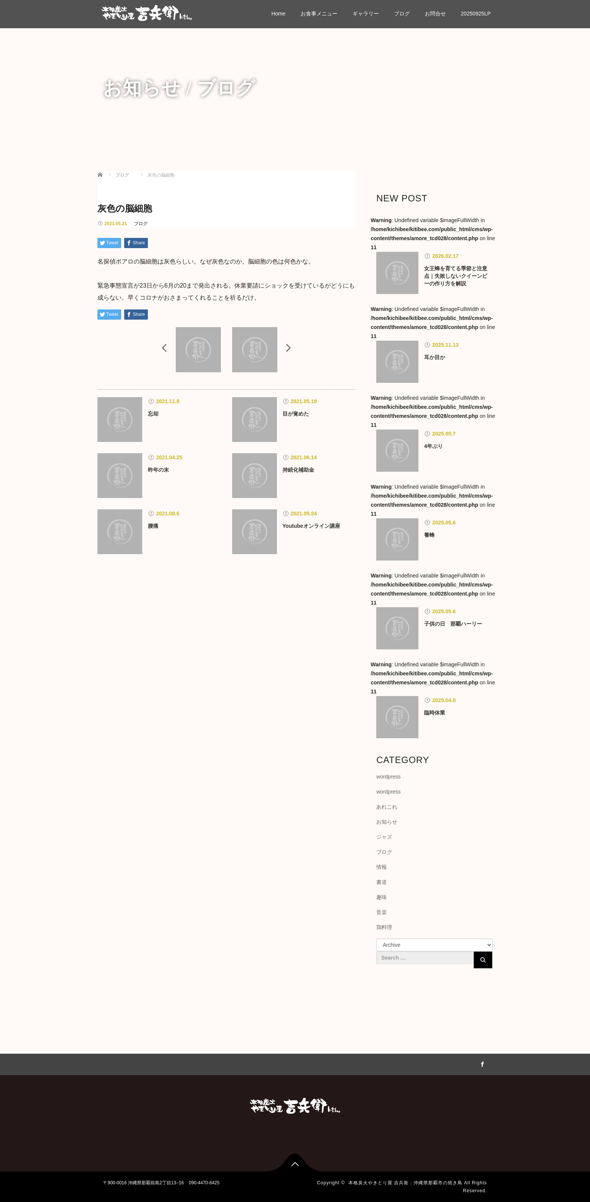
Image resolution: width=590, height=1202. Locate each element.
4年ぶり (433, 446)
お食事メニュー (319, 14)
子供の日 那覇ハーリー (453, 624)
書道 (381, 882)
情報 (381, 867)
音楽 (381, 912)
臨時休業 (434, 713)
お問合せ (435, 14)
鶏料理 (384, 927)
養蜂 (429, 535)
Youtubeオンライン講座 (311, 526)
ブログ (402, 14)
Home (278, 14)
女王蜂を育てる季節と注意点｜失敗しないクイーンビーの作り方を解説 (455, 275)
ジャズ (384, 837)
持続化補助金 (298, 470)
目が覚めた (296, 414)
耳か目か (434, 357)
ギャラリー (366, 14)
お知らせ (386, 822)
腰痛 (153, 526)
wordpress (388, 777)
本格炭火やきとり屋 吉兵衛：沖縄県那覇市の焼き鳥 (405, 1182)
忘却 (153, 414)
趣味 (381, 897)
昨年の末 (158, 470)
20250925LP (476, 14)
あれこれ (386, 807)
